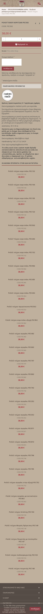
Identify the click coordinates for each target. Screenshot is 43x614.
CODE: (4, 26)
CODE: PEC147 (21, 545)
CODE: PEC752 (21, 486)
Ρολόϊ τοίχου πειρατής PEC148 (22, 568)
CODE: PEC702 (21, 391)
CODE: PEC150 (21, 515)
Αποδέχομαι (35, 609)
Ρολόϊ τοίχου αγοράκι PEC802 (21, 374)
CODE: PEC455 (21, 283)
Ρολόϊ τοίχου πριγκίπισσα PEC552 (21, 307)
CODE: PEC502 (21, 228)
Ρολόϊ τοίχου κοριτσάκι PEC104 (21, 185)
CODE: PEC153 (21, 558)
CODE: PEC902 (21, 269)
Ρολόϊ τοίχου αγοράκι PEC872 (21, 442)
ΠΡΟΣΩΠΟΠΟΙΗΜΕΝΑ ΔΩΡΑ (18, 9)
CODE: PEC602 (21, 350)
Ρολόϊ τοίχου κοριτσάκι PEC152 (21, 252)
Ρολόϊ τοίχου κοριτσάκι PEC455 (21, 279)
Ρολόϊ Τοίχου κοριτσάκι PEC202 (21, 239)
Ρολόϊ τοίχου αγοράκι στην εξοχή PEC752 (21, 482)
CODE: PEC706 (21, 458)
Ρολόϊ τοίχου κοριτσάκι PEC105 (21, 198)
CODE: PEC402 (21, 337)
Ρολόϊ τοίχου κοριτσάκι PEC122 (21, 212)
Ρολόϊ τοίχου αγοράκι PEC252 (21, 401)
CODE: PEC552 (21, 310)
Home (4, 9)
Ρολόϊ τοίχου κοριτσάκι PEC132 (21, 171)
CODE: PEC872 (21, 445)
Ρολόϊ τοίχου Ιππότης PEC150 (21, 512)
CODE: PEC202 (21, 242)
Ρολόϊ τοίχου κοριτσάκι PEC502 (21, 225)
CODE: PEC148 (21, 572)
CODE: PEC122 (21, 215)
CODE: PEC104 (21, 188)
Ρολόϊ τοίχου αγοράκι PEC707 (21, 361)
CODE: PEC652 (21, 502)
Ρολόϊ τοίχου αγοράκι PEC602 (21, 347)
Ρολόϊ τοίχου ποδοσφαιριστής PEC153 (21, 555)
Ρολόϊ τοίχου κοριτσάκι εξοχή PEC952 (21, 320)
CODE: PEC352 (21, 418)
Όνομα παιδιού (8, 57)
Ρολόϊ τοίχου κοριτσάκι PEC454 (21, 293)
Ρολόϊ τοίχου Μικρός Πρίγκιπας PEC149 (21, 525)
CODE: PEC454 (21, 296)
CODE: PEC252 (21, 404)
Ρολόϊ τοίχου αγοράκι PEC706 (21, 455)
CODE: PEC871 (21, 431)
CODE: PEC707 (21, 364)
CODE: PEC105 (21, 201)
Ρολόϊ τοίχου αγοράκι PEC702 (21, 388)
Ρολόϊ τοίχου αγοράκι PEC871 (21, 428)
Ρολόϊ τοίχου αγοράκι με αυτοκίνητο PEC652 (21, 497)
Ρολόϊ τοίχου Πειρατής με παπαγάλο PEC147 (21, 540)
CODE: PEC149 (21, 529)
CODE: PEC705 (21, 472)
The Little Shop (12, 51)
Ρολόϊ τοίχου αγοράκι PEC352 (21, 415)
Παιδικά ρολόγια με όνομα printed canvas (19, 11)
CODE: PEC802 (21, 377)
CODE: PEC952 (21, 323)
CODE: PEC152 (21, 255)
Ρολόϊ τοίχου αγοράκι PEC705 (21, 469)
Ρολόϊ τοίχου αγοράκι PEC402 (21, 333)
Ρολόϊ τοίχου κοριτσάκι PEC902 (21, 266)
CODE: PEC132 (21, 174)
